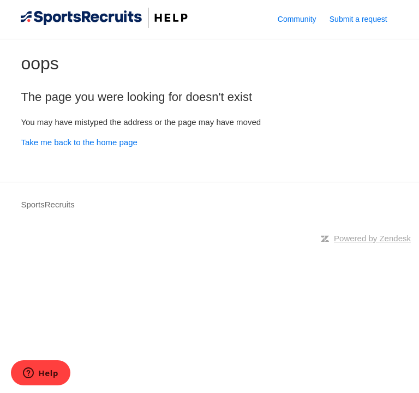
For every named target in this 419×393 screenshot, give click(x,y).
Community (297, 19)
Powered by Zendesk (372, 238)
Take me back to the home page (79, 142)
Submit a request (358, 19)
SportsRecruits (47, 204)
